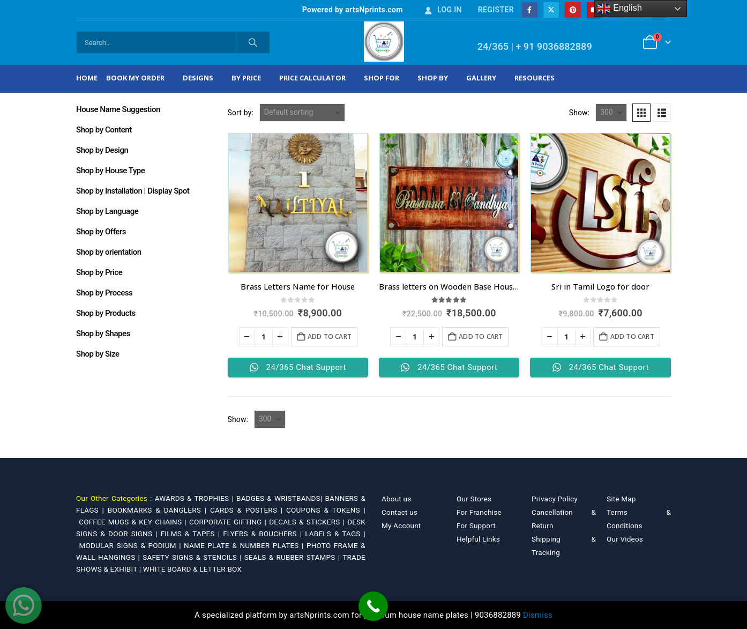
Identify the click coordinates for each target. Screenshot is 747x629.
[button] (641, 112)
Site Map (621, 498)
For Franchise (479, 512)
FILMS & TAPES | (192, 533)
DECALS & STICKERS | (308, 521)
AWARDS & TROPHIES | (194, 498)
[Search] (253, 42)
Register (496, 9)
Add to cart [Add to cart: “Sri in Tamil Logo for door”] (632, 336)
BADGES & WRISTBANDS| (280, 498)
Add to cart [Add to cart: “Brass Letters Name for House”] (330, 336)
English (619, 8)
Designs (198, 78)
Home (87, 78)
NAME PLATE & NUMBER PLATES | (245, 545)
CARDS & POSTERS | (248, 510)
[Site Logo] (384, 41)
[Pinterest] (572, 10)
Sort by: (241, 112)
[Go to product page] (298, 202)
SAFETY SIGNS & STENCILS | (193, 557)
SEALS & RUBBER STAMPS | (293, 557)
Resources (534, 78)
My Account (401, 525)
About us (396, 498)
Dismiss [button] (537, 615)
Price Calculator (312, 78)
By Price (246, 78)
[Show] (611, 112)
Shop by (432, 78)
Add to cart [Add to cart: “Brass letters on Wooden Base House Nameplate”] (481, 336)
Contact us (399, 512)
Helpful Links (478, 539)
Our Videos (625, 539)
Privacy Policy (555, 498)
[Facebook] (529, 10)
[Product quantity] (264, 336)
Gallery (481, 78)
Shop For (381, 78)
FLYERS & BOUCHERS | (264, 533)
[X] (551, 10)
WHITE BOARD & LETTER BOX (192, 569)
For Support (476, 525)
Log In (442, 9)
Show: (579, 112)
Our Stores (474, 498)
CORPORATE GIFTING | (229, 521)
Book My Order (135, 78)
